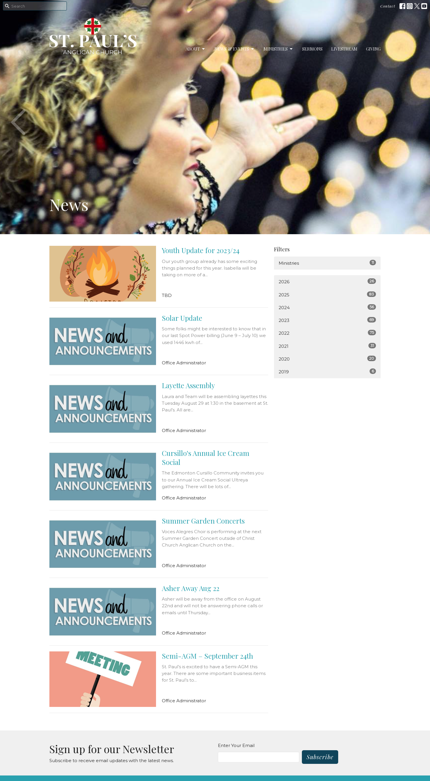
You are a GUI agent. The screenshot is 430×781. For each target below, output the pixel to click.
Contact (387, 5)
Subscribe (320, 757)
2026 (327, 281)
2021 (327, 346)
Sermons (312, 49)
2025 (327, 294)
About (196, 49)
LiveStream (344, 49)
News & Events (234, 49)
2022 (327, 333)
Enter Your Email (236, 745)
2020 (327, 359)
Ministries (278, 49)
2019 (327, 371)
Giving (373, 49)
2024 (327, 307)
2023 (327, 320)
